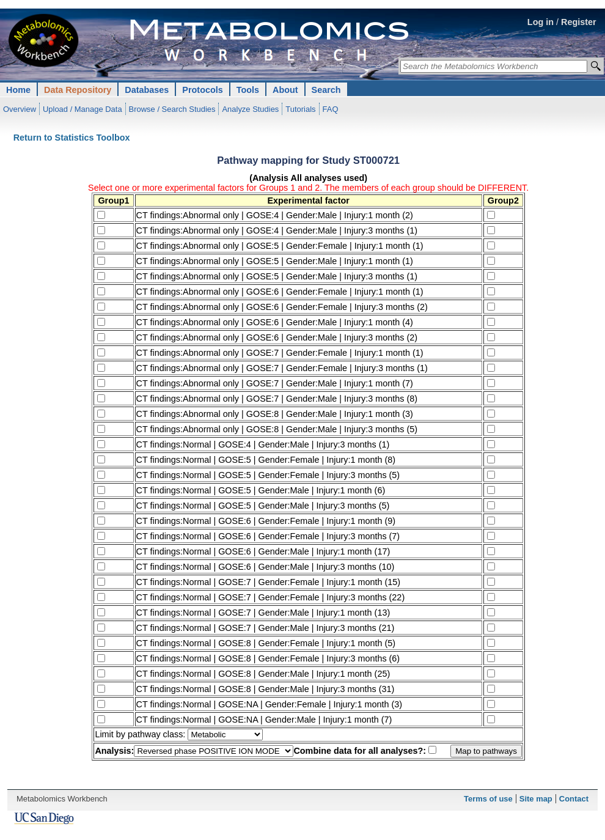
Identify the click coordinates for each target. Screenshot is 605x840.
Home (18, 90)
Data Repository (77, 90)
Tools (248, 90)
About (285, 90)
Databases (147, 90)
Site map (535, 798)
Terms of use (488, 798)
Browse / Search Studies (172, 109)
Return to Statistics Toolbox (71, 137)
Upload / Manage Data (82, 109)
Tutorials (300, 109)
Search (326, 90)
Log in (540, 22)
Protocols (202, 90)
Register (578, 22)
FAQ (331, 109)
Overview (19, 109)
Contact (573, 798)
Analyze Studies (250, 109)
